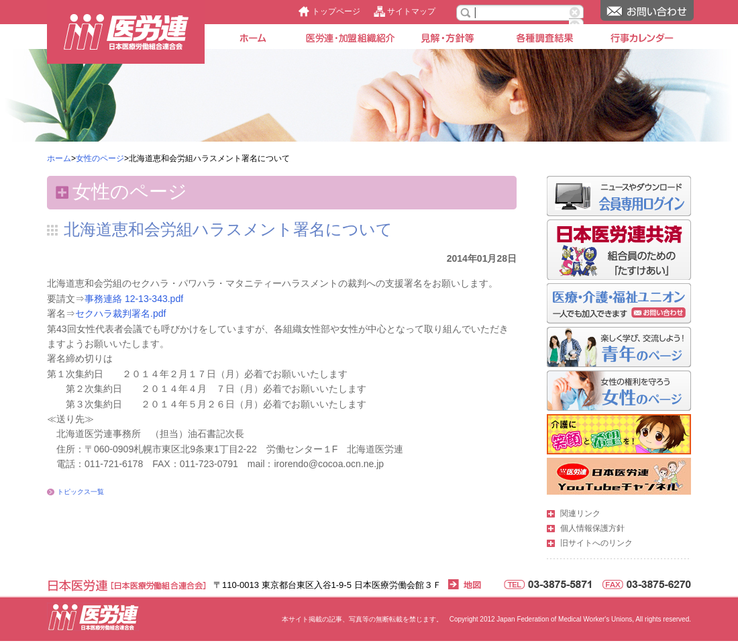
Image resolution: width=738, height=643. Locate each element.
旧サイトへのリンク (596, 543)
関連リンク (580, 513)
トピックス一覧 (80, 491)
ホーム (59, 158)
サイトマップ (411, 11)
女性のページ (100, 158)
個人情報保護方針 (592, 528)
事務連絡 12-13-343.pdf (134, 298)
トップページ (336, 11)
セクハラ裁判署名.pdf (120, 313)
